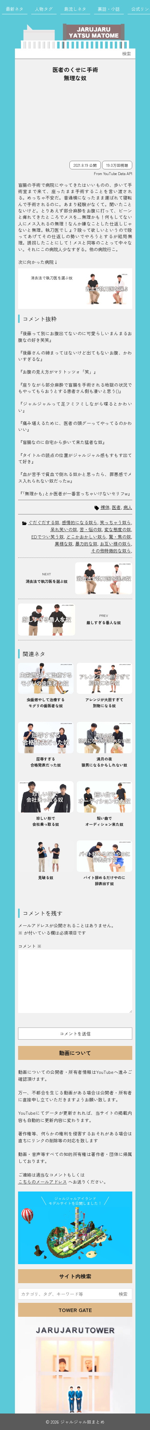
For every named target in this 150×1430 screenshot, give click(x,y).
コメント (30, 946)
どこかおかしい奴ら (86, 536)
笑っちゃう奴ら (115, 522)
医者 (116, 507)
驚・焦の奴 (120, 536)
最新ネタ (14, 9)
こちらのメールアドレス (42, 1182)
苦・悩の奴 (91, 529)
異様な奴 (64, 543)
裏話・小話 (109, 9)
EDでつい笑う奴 (47, 536)
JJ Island (75, 1234)
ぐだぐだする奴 (43, 522)
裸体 (105, 507)
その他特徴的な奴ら (111, 550)
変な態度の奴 (117, 529)
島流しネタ (75, 9)
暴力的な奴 (86, 543)
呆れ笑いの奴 (63, 529)
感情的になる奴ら (79, 522)
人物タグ (44, 9)
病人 (127, 507)
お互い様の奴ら (115, 543)
